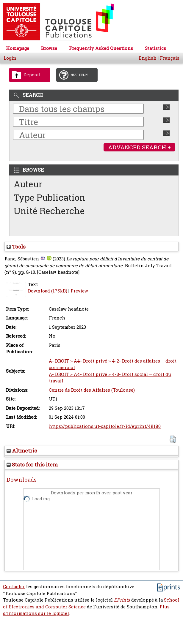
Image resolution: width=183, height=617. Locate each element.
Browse (49, 48)
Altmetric (22, 450)
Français (169, 58)
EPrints (122, 600)
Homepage (17, 48)
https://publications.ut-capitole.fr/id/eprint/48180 (105, 426)
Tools (16, 246)
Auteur (28, 184)
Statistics (155, 48)
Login (10, 58)
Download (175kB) (47, 291)
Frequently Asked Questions (101, 48)
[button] (172, 439)
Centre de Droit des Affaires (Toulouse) (92, 390)
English (148, 58)
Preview (79, 291)
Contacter (14, 586)
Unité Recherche (49, 211)
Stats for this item (32, 464)
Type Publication (49, 197)
